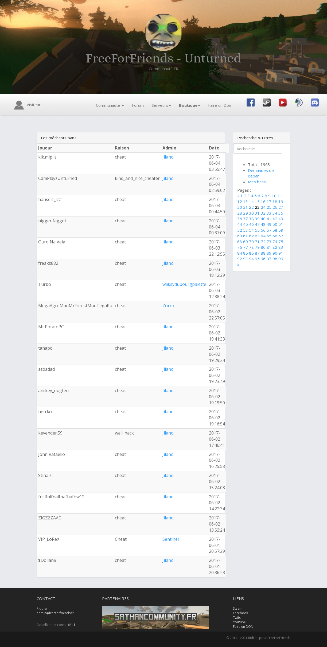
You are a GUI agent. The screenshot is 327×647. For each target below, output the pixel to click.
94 (251, 258)
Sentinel (170, 539)
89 (269, 253)
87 (257, 253)
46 (251, 224)
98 (274, 258)
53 (245, 230)
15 (257, 201)
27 (280, 207)
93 (245, 258)
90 (274, 253)
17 (269, 201)
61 (245, 235)
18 (274, 201)
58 (274, 230)
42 (274, 218)
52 (239, 230)
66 (274, 235)
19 (280, 201)
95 (257, 258)
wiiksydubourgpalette (184, 284)
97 (269, 258)
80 (263, 247)
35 (280, 213)
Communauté (110, 105)
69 (245, 241)
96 (263, 258)
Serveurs (161, 105)
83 (280, 247)
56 (263, 230)
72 (263, 241)
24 (263, 207)
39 (257, 218)
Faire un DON (243, 626)
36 (239, 218)
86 (251, 253)
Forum (138, 105)
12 (239, 201)
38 (251, 218)
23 (257, 207)
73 (269, 241)
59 (280, 230)
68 (239, 241)
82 (274, 247)
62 (251, 235)
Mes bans (257, 181)
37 (245, 218)
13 (245, 201)
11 (280, 195)
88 (263, 253)
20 (239, 207)
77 (245, 247)
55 (257, 230)
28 (239, 213)
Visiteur (26, 105)
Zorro (168, 306)
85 (245, 253)
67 (280, 235)
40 (263, 218)
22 (251, 207)
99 (280, 258)
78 (251, 247)
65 (269, 235)
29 (245, 213)
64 (263, 235)
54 (251, 230)
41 (269, 218)
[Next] (238, 264)
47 (257, 224)
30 (251, 213)
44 (239, 224)
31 (257, 213)
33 (269, 213)
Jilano (168, 157)
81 (269, 247)
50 (274, 224)
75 (280, 241)
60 (239, 235)
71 (257, 241)
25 (269, 207)
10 (274, 195)
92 (239, 258)
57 (269, 230)
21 (245, 207)
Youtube (239, 622)
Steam (237, 608)
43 (280, 218)
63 (257, 235)
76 (239, 247)
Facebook (240, 613)
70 (251, 241)
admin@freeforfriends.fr (55, 613)
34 (274, 213)
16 (263, 201)
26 (274, 207)
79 (257, 247)
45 (245, 224)
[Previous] (238, 195)
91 (280, 253)
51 (280, 224)
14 (251, 201)
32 (263, 213)
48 (263, 224)
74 (274, 241)
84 (239, 253)
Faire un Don (219, 105)
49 (269, 224)
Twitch (238, 617)
